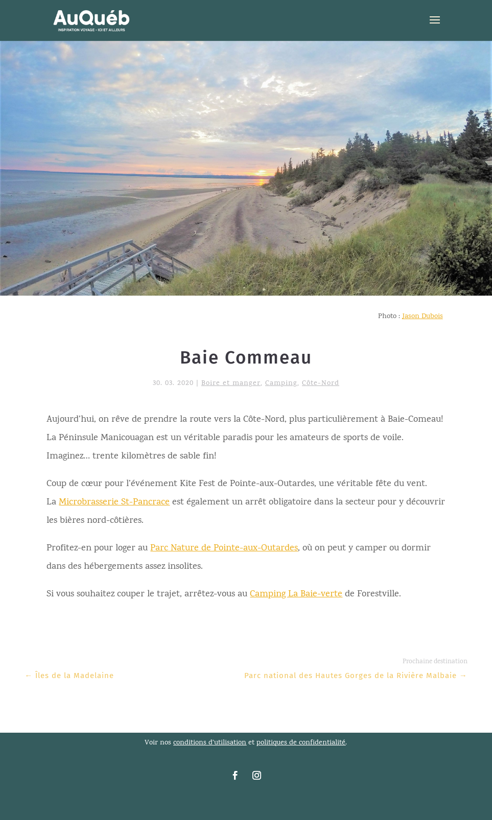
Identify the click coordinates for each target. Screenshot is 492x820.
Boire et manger (231, 383)
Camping (281, 383)
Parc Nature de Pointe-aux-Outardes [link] (224, 549)
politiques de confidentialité (300, 743)
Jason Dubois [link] (422, 316)
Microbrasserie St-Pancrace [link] (114, 503)
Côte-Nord (320, 383)
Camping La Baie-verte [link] (296, 594)
